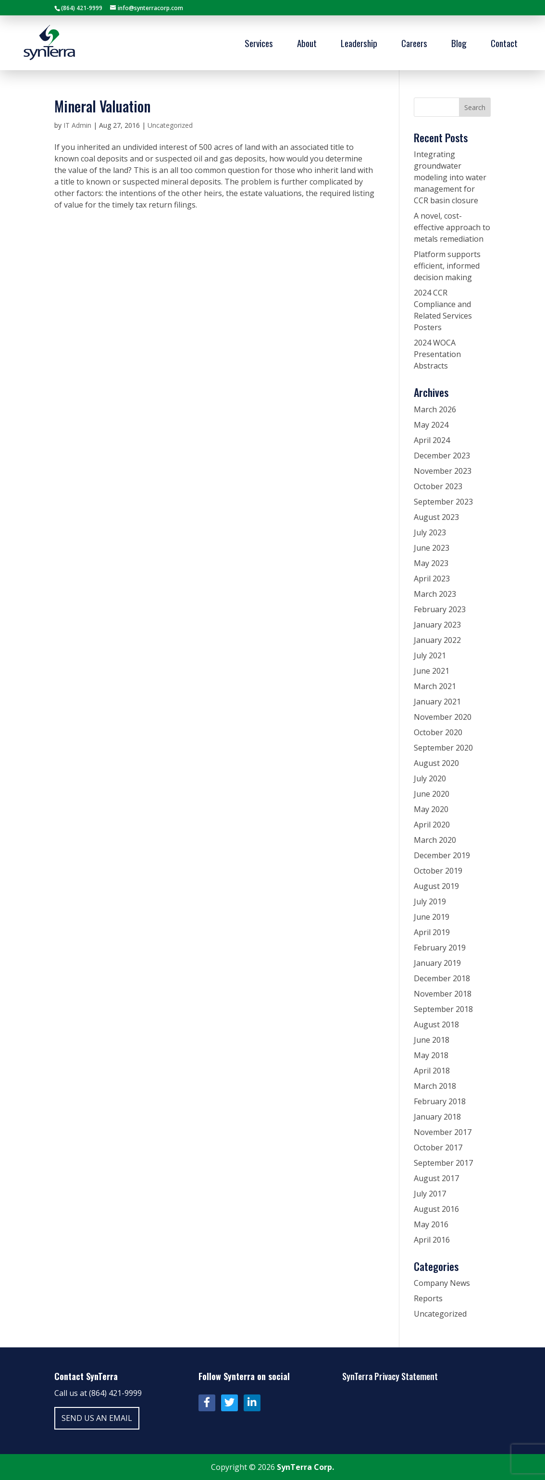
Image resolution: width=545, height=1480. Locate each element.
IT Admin (77, 125)
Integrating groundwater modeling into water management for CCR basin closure (450, 177)
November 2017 (442, 1132)
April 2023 (432, 578)
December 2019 (442, 855)
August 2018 (436, 1024)
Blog (459, 44)
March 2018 (435, 1086)
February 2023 (440, 609)
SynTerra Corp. (305, 1467)
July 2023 (430, 532)
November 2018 (442, 993)
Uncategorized (170, 125)
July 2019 (430, 901)
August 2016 (436, 1209)
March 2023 (435, 594)
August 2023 (436, 517)
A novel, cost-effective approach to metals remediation (452, 227)
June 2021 (431, 671)
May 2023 (431, 563)
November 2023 (442, 471)
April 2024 (432, 440)
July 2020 (430, 778)
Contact (504, 44)
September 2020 (443, 747)
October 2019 (438, 870)
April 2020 (432, 824)
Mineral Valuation (102, 106)
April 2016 (432, 1239)
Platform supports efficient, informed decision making (447, 266)
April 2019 (432, 932)
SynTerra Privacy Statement (390, 1376)
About (307, 44)
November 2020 (442, 717)
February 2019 (440, 947)
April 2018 (432, 1070)
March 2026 (435, 409)
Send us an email (97, 1418)
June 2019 (431, 917)
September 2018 (443, 1009)
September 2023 (443, 501)
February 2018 (440, 1101)
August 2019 (436, 886)
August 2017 (436, 1178)
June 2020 (431, 794)
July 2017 (430, 1193)
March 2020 (435, 840)
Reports (428, 1298)
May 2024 (431, 424)
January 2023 (437, 624)
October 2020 (438, 732)
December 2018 (442, 978)
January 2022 (437, 640)
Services (259, 44)
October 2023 (438, 486)
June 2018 (431, 1040)
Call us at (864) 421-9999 (98, 1393)
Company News (442, 1283)
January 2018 (437, 1116)
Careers (414, 44)
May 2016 (431, 1224)
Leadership (359, 44)
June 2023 (431, 548)
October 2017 (438, 1147)
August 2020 (436, 763)
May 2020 (431, 809)
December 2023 (442, 455)
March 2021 (435, 686)
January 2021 (437, 701)
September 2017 (443, 1163)
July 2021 (430, 655)
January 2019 (437, 963)
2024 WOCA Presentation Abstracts (437, 354)
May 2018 (431, 1055)
